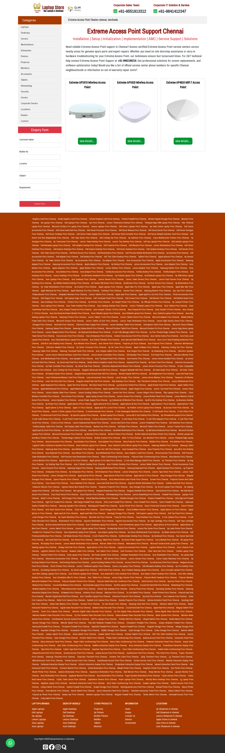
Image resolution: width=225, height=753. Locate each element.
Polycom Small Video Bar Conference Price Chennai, (118, 581)
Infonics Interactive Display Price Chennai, (96, 664)
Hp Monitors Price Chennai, (134, 283)
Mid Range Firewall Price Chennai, (88, 502)
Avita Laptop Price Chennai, (79, 555)
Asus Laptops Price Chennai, (53, 305)
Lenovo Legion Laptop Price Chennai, (90, 528)
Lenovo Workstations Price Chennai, (168, 245)
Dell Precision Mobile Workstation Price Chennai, (145, 253)
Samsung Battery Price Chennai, (174, 268)
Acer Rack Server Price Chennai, (59, 509)
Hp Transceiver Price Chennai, (66, 241)
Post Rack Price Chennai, (161, 354)
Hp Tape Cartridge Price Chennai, (161, 521)
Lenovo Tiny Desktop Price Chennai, (127, 241)
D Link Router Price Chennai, (165, 411)
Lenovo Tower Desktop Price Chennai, (95, 241)
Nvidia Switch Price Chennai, (181, 619)
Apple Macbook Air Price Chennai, (55, 290)
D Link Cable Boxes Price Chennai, (46, 419)
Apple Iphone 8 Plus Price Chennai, (118, 475)
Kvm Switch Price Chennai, (107, 551)
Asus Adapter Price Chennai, (110, 441)
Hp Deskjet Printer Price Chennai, (126, 302)
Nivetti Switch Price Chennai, (83, 690)
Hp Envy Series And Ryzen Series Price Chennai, (65, 524)
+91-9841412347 (172, 11)
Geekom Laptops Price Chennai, (100, 694)
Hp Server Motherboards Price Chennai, (144, 532)
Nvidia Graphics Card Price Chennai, (73, 219)
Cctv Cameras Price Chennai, (175, 596)
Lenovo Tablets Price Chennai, (102, 294)
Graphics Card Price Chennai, (44, 219)
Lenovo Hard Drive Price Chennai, (125, 422)
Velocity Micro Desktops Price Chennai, (162, 679)
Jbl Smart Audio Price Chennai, (166, 370)
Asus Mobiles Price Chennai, (83, 449)
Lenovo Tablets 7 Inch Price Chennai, (103, 317)
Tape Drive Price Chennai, (51, 649)
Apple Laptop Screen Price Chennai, (101, 396)
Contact (25, 121)
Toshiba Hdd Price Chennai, (130, 619)
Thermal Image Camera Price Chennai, (77, 438)
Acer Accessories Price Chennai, (141, 260)
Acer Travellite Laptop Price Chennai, (95, 596)
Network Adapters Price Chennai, (46, 589)
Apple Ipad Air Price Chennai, (66, 513)
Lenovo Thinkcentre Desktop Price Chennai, (125, 222)
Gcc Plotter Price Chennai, (182, 668)
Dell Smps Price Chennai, (128, 426)
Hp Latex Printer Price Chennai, (180, 528)
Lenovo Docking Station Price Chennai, (94, 392)
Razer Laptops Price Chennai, (131, 679)
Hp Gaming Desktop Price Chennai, (55, 570)
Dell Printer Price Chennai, (110, 570)
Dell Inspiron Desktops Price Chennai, (68, 249)
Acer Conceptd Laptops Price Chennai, (177, 570)
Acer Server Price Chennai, (110, 343)
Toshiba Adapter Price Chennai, (176, 271)
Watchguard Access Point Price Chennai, (138, 687)
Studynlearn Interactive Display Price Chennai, (134, 664)
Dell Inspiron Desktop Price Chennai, (100, 249)
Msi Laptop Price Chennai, (84, 490)
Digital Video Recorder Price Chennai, (75, 607)
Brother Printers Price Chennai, (121, 434)
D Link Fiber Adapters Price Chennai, (162, 419)
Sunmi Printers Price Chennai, (164, 592)
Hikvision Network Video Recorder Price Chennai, (52, 615)
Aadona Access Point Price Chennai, (158, 638)
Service (24, 98)
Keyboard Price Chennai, (137, 362)
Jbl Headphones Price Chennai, (162, 373)
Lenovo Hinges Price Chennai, (149, 392)
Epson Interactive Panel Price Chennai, (113, 690)
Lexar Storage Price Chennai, (44, 517)
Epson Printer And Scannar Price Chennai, (162, 505)
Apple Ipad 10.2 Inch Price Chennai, (46, 430)
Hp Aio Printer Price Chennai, (131, 505)
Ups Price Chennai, (97, 222)
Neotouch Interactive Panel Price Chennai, (87, 683)
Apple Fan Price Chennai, (77, 385)
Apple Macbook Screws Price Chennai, (86, 388)
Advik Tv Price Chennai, (51, 498)
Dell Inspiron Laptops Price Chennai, (151, 513)
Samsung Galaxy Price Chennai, (58, 328)
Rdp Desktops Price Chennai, (124, 381)
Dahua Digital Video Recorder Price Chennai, (174, 611)
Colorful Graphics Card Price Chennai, (104, 219)
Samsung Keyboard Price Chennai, (141, 468)
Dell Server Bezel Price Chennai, (161, 230)
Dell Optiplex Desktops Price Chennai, (162, 249)
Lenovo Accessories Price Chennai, (148, 264)
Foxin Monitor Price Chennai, (58, 690)
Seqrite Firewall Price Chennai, (133, 626)
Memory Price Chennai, (41, 585)
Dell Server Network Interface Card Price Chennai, (168, 234)
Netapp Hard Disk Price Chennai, (72, 547)
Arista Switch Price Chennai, (85, 634)
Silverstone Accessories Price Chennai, (62, 558)
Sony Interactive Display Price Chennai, (145, 645)
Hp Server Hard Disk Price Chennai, (71, 362)
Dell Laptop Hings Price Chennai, (79, 298)
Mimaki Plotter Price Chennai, (129, 668)
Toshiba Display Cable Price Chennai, (48, 426)
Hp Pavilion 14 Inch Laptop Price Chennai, (144, 407)
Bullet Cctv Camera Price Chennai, (71, 600)
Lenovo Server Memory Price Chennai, (158, 377)
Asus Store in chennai (165, 722)
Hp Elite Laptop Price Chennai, (126, 585)
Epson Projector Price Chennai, (67, 479)
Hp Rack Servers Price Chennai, (160, 283)
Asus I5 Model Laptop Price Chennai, (137, 313)
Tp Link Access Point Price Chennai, (164, 562)
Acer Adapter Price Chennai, (176, 264)
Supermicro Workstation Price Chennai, (106, 672)
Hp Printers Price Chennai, (99, 302)
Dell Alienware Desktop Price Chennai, (158, 566)
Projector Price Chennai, (124, 517)
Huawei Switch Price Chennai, (111, 634)
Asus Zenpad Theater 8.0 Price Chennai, (76, 309)
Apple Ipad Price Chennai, (127, 294)
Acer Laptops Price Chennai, (58, 279)
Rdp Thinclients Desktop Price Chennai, (154, 381)
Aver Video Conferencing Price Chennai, (74, 645)
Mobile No (23, 151)
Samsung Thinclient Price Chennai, (61, 656)
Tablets (24, 80)
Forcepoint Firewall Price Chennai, (76, 626)
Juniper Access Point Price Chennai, (110, 653)
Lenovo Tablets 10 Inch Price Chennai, (102, 321)
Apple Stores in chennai (166, 719)
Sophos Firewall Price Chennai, (79, 687)
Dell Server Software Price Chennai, (60, 234)
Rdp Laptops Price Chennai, (175, 392)
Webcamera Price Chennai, (137, 543)
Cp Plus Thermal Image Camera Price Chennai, (168, 332)
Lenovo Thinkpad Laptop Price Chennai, (146, 305)
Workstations (27, 45)
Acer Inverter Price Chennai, (139, 358)
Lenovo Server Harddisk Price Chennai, (168, 358)
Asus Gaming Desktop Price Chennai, (113, 305)
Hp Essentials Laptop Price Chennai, (98, 585)
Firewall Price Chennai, (171, 494)
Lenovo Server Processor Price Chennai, (159, 366)
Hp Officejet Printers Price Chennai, (156, 302)
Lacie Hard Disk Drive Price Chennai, (112, 483)
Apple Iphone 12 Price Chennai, (166, 524)
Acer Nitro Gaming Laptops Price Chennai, (50, 573)
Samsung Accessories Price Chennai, (68, 264)
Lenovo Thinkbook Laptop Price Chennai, (94, 566)
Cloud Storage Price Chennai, (112, 509)
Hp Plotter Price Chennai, (55, 404)
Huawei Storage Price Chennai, (106, 687)
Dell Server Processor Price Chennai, (102, 230)
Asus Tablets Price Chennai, (176, 305)
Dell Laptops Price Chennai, (76, 222)
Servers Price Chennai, (133, 290)
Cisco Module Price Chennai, (167, 539)
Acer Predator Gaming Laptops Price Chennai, (141, 570)
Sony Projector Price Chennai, (92, 494)
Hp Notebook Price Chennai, (163, 536)
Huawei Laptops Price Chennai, (156, 683)
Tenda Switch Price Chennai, (155, 694)
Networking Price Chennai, (182, 585)
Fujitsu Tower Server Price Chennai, (72, 679)
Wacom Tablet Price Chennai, (112, 543)
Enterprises (26, 51)
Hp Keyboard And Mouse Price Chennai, (94, 332)
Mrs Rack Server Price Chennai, (102, 385)
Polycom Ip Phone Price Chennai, (46, 694)
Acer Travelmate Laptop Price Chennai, (102, 524)
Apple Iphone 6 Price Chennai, (79, 404)
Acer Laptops (37, 726)
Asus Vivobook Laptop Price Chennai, (91, 445)
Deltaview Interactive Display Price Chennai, (59, 664)
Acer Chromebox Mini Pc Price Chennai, (70, 577)
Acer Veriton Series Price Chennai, (165, 336)
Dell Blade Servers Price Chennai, (77, 536)
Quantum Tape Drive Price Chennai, (106, 649)
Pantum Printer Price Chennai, (53, 555)
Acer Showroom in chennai (167, 726)
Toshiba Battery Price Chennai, (149, 271)
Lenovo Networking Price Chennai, (147, 494)
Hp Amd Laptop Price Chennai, (112, 415)
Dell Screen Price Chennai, (136, 298)
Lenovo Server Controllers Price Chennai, (108, 354)
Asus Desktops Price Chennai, (53, 302)
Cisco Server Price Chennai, (57, 483)
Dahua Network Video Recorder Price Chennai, (135, 615)
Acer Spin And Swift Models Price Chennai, (138, 339)
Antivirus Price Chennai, (93, 592)
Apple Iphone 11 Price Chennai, (59, 407)
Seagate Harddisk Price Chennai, (140, 490)
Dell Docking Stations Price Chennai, (75, 562)
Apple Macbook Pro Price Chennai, (85, 290)
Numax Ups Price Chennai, (73, 694)
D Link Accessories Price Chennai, (100, 411)
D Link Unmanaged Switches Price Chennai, (133, 411)
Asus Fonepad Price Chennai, (134, 449)
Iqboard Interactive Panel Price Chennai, (171, 664)
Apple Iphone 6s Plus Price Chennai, (135, 404)
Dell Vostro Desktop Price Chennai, (131, 249)
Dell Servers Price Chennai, (116, 558)
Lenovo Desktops (70, 719)
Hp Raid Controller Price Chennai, (60, 366)
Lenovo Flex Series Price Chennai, (152, 528)
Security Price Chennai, (152, 596)
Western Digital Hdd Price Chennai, (133, 373)
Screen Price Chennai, (159, 479)
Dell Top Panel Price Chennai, (180, 513)
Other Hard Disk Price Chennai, (161, 551)
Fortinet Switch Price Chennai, (92, 638)
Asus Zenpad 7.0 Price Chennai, (168, 309)
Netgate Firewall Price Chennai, (128, 694)
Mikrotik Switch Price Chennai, (74, 622)
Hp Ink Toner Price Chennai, (120, 347)
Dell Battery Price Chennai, (91, 256)
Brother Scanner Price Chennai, (107, 438)
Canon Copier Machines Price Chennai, (173, 558)
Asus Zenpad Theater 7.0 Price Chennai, (110, 309)
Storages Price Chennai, (42, 324)
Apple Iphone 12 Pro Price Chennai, (101, 547)
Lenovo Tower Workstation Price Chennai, (137, 321)
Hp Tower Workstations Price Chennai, (57, 287)
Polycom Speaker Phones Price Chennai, (79, 581)
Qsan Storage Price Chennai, (66, 638)
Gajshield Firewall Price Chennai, (105, 626)
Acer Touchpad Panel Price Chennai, (110, 358)
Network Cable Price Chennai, (82, 551)
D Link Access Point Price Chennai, (55, 415)
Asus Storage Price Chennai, (141, 487)
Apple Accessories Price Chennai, (170, 260)
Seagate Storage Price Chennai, (160, 626)
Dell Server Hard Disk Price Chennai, (71, 230)
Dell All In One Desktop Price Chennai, (57, 343)
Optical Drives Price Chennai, (167, 490)
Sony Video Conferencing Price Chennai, (124, 683)
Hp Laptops (37, 715)
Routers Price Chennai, (91, 604)
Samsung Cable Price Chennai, (45, 351)
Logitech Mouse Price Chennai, (162, 547)
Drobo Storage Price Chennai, (167, 630)
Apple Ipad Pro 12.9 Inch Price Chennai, (155, 294)
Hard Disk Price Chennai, (64, 324)
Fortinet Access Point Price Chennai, (80, 660)
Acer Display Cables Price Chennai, (111, 351)
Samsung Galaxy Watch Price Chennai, (89, 328)
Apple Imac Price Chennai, (163, 287)
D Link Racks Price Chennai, (134, 419)
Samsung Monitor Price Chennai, (158, 290)
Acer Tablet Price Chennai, (99, 577)
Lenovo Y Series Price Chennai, (180, 426)
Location (23, 163)
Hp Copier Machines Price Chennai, (73, 517)
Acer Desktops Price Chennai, (84, 279)
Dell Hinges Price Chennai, (52, 298)
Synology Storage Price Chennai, (121, 513)
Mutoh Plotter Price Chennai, (44, 672)
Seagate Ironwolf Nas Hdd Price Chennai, (93, 381)
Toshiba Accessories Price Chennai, (120, 271)
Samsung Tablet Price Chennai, (107, 539)
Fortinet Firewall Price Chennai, (134, 219)
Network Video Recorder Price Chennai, (109, 607)
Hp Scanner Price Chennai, (85, 287)
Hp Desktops (68, 715)
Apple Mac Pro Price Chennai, (138, 287)
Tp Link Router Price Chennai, (115, 604)
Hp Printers (99, 712)
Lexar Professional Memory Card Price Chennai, (65, 377)
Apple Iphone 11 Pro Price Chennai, (74, 460)
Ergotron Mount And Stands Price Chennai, (80, 487)
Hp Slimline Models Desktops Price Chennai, (72, 283)
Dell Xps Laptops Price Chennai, (157, 241)
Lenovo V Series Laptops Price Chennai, (68, 411)
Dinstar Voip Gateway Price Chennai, (112, 589)
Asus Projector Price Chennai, (160, 449)
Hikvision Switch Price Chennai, (173, 604)
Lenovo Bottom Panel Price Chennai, (158, 396)
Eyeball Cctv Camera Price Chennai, (102, 600)
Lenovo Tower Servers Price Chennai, (142, 279)
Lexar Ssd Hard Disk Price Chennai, (60, 381)
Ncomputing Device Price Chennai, (121, 528)
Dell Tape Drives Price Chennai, (84, 237)
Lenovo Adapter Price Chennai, (146, 268)
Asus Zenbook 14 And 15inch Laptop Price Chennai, (129, 445)
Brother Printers (101, 715)
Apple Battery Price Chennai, (92, 268)
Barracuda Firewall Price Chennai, (46, 626)
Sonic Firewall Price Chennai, (171, 502)
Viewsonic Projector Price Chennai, (113, 487)
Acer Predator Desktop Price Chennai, (123, 464)
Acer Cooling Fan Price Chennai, (67, 370)
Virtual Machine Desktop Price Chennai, (102, 498)
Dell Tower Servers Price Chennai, (54, 253)
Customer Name (26, 139)
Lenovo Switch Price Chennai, (61, 528)
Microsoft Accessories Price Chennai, (67, 434)
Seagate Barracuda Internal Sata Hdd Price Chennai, (96, 373)
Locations (25, 109)
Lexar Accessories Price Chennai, (101, 377)
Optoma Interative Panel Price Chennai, (163, 600)
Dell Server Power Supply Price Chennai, (93, 234)
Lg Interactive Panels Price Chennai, (132, 385)
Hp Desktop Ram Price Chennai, (59, 464)
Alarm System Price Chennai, (168, 615)
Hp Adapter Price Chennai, (114, 260)
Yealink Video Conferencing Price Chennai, (175, 649)
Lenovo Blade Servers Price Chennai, (155, 464)
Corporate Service (29, 103)
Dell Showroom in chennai (167, 712)
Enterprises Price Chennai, (57, 471)
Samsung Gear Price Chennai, (58, 449)
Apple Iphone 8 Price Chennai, (90, 475)
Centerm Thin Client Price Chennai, (124, 656)
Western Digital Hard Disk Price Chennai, (62, 596)
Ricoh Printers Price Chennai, (63, 566)
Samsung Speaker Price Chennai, (73, 505)
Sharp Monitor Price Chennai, (161, 672)
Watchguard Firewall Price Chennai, (103, 505)
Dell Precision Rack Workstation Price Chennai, (80, 456)
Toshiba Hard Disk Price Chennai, (179, 483)
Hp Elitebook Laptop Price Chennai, (159, 275)
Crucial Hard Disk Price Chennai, (139, 607)
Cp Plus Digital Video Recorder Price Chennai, (134, 611)
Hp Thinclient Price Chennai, (174, 460)
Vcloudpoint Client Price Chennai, (157, 324)
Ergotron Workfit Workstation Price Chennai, (146, 483)
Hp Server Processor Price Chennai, (91, 347)
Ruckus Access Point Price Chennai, (149, 660)
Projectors (98, 708)
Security (25, 92)
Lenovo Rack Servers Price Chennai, (174, 279)
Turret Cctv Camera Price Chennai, (56, 611)
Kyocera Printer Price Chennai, (180, 581)
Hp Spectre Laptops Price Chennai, (84, 415)
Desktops (25, 33)
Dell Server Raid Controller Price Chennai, (129, 234)
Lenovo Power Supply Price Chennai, (93, 400)
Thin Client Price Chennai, (167, 653)
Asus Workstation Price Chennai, (110, 675)
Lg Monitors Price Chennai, (95, 434)
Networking (26, 86)
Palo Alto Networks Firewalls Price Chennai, (106, 622)
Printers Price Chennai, (77, 302)
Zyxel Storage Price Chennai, (141, 630)
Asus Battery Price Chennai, (85, 441)
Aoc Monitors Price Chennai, (155, 438)
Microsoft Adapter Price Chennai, (166, 317)
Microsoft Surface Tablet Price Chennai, (122, 328)
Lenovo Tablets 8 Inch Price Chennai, (135, 317)
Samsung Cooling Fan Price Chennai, (177, 347)
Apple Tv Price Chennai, (83, 407)
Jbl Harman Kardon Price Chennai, (59, 373)
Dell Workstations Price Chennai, (111, 253)
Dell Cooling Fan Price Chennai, (113, 237)
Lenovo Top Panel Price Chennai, (167, 388)
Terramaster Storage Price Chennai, (85, 630)
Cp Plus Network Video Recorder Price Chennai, (94, 615)
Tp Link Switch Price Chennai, (138, 592)
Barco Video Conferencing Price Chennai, (127, 641)
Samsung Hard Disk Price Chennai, (144, 604)
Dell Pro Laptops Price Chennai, (104, 619)
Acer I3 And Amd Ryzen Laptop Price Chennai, (70, 339)
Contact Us (130, 715)
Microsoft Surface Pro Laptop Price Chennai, (71, 226)
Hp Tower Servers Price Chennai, (60, 260)
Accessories (26, 74)
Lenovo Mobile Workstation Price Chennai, (81, 543)
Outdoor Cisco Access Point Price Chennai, (132, 336)
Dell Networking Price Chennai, (118, 494)
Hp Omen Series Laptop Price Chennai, (166, 226)
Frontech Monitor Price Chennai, (73, 668)
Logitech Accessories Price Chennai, (133, 547)
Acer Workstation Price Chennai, (166, 555)
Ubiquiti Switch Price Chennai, (155, 619)
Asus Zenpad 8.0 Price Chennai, (141, 309)
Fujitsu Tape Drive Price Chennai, (77, 649)
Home (127, 708)
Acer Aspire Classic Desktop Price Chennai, (159, 573)
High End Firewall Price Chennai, (59, 502)
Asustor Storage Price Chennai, (46, 622)
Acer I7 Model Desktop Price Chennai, (90, 464)
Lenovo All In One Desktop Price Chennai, (143, 415)
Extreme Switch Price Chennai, (138, 634)
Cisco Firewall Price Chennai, (146, 502)
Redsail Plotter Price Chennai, (168, 687)
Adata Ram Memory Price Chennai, (65, 604)
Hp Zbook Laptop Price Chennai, (84, 570)
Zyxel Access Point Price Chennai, (141, 653)
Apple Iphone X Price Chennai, (146, 475)
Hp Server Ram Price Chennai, (88, 366)
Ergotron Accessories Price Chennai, (131, 521)
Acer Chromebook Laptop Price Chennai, (135, 524)
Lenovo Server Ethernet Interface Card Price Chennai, (68, 354)
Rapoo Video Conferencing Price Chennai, (91, 641)
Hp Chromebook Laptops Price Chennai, (177, 415)
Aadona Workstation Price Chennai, (73, 672)
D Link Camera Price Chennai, (174, 517)
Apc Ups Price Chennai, (183, 290)
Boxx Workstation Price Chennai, (54, 675)
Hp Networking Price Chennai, (164, 351)
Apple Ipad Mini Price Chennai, (93, 513)
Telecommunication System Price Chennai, (78, 589)
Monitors (25, 68)
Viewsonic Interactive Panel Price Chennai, (164, 641)
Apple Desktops (70, 708)
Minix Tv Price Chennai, (132, 438)
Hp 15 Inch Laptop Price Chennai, (169, 487)
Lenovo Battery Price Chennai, (118, 268)
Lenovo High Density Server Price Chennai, (175, 321)
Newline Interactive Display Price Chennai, (110, 645)
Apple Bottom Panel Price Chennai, (162, 385)
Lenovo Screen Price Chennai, (129, 396)
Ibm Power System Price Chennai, (105, 555)
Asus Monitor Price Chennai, (100, 430)
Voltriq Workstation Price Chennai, (102, 668)
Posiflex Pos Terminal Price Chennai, (47, 532)
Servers (24, 39)
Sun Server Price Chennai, (82, 539)
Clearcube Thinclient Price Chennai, (92, 656)
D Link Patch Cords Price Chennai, (77, 419)
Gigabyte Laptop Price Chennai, (54, 683)
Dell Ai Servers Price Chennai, (154, 581)
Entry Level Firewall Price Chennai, (118, 502)
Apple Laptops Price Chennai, (111, 287)
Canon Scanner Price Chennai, (53, 468)
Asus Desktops (69, 722)
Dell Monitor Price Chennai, (160, 298)
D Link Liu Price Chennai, (61, 422)
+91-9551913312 (132, 11)
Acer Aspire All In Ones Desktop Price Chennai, (120, 573)
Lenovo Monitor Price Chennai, (45, 460)
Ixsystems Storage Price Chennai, (55, 630)
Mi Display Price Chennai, (52, 543)
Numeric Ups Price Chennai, (105, 426)
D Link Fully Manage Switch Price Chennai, (130, 332)
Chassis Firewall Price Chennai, (161, 498)
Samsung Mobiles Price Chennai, (165, 445)
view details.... (87, 141)
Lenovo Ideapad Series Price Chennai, (61, 332)
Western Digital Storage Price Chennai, (164, 219)
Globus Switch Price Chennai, (180, 690)
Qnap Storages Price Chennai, (172, 475)
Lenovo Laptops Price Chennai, (104, 226)
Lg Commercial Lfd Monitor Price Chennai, (126, 400)
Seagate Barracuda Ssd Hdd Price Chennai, (100, 370)
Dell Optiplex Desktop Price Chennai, (87, 245)
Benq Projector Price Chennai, (135, 441)
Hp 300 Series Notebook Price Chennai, (162, 430)
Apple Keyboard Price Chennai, (53, 385)
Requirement (25, 187)
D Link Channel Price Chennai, (105, 536)
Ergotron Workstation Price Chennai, (99, 521)
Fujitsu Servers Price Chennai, (174, 675)
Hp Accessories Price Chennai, (88, 260)
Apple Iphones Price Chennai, (170, 256)
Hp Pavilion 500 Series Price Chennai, (106, 283)
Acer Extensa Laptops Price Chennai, (84, 573)
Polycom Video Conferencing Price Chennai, (149, 456)
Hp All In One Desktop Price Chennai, (160, 400)
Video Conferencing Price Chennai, (115, 456)
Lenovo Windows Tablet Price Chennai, (126, 324)
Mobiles (97, 719)
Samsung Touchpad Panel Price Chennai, (77, 351)
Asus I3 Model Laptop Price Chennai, (106, 313)
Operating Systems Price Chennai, (170, 589)
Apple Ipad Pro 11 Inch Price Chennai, (110, 407)
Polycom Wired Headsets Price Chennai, (161, 577)
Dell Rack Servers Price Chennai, (83, 253)
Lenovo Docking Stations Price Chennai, (107, 562)
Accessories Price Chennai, (177, 253)
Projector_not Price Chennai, (135, 343)
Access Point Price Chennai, (136, 562)
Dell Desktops (69, 712)
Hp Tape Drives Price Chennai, (74, 430)
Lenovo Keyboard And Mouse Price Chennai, (91, 422)
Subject (22, 175)
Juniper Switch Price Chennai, (59, 634)
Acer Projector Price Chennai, (160, 343)
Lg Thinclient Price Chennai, (181, 656)
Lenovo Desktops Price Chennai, (66, 275)
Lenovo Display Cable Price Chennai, (61, 392)
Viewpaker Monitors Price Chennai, (73, 294)
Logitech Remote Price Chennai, (55, 551)
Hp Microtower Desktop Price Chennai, (134, 536)
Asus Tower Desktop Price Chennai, (81, 305)
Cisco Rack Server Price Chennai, (65, 494)
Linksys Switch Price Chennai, (53, 687)
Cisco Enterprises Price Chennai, (99, 336)
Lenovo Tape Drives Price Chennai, (167, 471)
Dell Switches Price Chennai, (181, 422)
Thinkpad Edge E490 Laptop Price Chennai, (163, 222)
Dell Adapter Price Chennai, (67, 256)
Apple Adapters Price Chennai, (65, 268)
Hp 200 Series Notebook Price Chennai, (97, 275)
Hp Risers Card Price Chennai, (161, 362)
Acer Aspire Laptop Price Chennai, (112, 532)
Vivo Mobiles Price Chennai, (181, 441)
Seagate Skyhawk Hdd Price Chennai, (136, 370)
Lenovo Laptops (39, 719)
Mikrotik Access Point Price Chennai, (48, 660)
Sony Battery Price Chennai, (67, 271)
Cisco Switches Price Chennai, (83, 483)
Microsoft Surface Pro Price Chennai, (155, 328)
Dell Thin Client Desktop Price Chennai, (120, 256)
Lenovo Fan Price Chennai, (124, 392)
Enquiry (24, 115)
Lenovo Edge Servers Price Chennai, (127, 577)
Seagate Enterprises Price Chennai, (111, 490)
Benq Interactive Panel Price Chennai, (56, 641)
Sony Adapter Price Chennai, (92, 271)
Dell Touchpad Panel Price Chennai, (109, 298)
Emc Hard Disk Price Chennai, (58, 539)
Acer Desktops (69, 726)
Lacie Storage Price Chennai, (128, 377)
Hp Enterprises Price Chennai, (81, 471)
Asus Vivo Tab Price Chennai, (109, 449)
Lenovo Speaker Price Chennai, (64, 400)
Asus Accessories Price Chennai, (59, 441)
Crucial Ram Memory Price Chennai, (67, 585)
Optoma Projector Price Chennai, (132, 600)
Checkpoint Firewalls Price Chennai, (142, 622)
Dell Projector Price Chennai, (116, 245)
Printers (24, 56)
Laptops (25, 27)
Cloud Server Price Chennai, (86, 509)
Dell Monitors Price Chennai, (140, 245)
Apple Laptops (38, 708)
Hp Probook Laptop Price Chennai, (129, 275)
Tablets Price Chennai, (147, 256)
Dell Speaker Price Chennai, (138, 354)
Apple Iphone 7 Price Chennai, (163, 404)
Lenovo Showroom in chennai (169, 715)
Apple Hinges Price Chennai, (141, 388)
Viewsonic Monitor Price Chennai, (46, 487)
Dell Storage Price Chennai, (73, 498)
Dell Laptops (37, 712)
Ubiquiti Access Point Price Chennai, (47, 653)
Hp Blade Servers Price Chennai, (175, 532)
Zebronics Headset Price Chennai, (60, 347)
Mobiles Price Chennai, (159, 441)
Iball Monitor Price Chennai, (135, 672)
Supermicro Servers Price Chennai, (103, 679)
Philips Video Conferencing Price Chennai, (124, 638)
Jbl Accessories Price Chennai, (168, 453)
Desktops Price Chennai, (112, 290)
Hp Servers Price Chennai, (91, 558)
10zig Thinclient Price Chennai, (154, 656)
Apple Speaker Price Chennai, (115, 388)
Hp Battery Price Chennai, (122, 264)
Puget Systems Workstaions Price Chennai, (143, 675)
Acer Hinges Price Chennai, (138, 351)
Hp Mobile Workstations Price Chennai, (129, 430)
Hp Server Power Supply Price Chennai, (138, 539)
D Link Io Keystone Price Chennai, (107, 419)
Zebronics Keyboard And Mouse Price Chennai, (121, 366)
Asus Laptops (38, 722)
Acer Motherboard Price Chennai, (55, 358)
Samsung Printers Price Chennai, (73, 317)
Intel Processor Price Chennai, (134, 551)
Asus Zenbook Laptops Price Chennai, (168, 313)
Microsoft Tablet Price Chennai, (153, 426)
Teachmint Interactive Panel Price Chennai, (149, 690)
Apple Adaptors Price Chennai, (97, 264)
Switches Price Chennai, (115, 592)
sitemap (71, 739)
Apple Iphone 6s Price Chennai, (106, 404)
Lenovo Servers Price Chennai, (111, 279)
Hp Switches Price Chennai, (140, 237)
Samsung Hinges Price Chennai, (80, 468)
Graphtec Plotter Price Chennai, (156, 668)
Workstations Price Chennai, (71, 521)
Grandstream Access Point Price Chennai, (115, 660)
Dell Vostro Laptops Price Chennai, (134, 226)
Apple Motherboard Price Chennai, (55, 388)
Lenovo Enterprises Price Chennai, (136, 471)
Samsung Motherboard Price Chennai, (110, 468)
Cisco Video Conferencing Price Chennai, (139, 649)
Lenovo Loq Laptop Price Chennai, (126, 566)
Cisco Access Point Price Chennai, (70, 336)
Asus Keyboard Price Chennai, (58, 453)
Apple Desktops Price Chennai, (169, 468)
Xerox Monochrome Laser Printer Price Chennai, (129, 479)
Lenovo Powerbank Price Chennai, (154, 422)
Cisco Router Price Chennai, (73, 396)
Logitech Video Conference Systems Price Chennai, (53, 445)
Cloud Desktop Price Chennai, (148, 517)
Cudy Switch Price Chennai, (52, 698)
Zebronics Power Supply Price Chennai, (92, 324)
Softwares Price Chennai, (71, 592)
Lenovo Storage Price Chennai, (64, 475)
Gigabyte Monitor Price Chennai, (82, 675)
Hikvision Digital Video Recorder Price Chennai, (92, 611)
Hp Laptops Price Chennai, (52, 222)
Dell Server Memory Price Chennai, (133, 230)
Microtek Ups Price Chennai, (101, 517)
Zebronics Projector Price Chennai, (126, 596)
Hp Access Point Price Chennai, (176, 407)
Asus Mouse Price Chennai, (83, 453)
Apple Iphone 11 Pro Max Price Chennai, (106, 460)
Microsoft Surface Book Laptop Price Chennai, (169, 543)
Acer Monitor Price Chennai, (86, 343)
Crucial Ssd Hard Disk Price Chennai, (155, 585)
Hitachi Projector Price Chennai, (94, 479)
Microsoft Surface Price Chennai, (70, 321)
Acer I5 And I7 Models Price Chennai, (105, 339)
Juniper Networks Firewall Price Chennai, (176, 622)
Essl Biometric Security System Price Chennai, (71, 619)
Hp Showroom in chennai (167, 708)
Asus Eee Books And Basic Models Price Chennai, (70, 313)
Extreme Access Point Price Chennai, (79, 653)
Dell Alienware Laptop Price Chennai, (56, 245)
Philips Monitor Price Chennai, (45, 294)
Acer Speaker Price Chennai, (82, 358)
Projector (25, 62)
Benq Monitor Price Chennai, (181, 456)
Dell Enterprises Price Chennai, (108, 471)
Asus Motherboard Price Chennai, (110, 453)
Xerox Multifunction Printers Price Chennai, (171, 237)
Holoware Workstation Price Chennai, (136, 555)
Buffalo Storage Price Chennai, (114, 630)
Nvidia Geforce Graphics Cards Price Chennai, (106, 362)
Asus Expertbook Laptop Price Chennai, (80, 532)
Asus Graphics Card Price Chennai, (139, 453)
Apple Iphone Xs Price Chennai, (174, 509)
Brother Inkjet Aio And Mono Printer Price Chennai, (155, 434)
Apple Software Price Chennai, (147, 347)
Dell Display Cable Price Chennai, (78, 426)
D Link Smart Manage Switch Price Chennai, (142, 460)
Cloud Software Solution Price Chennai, (142, 509)
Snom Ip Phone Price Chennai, (142, 589)
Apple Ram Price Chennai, (164, 607)
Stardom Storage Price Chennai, (133, 498)
